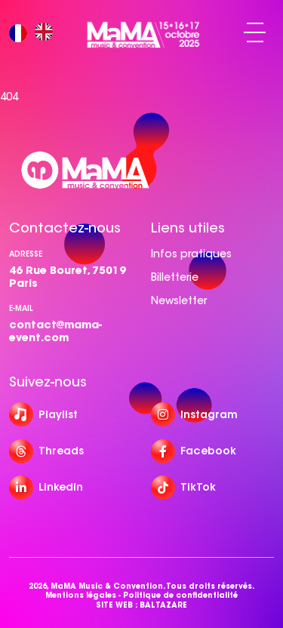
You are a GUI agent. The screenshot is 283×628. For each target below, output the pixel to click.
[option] (47, 32)
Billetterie (174, 277)
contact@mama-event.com (55, 331)
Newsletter (179, 300)
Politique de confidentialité (180, 595)
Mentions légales (80, 595)
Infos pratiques (191, 253)
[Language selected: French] (34, 33)
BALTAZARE (163, 605)
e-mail (21, 308)
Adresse (25, 254)
